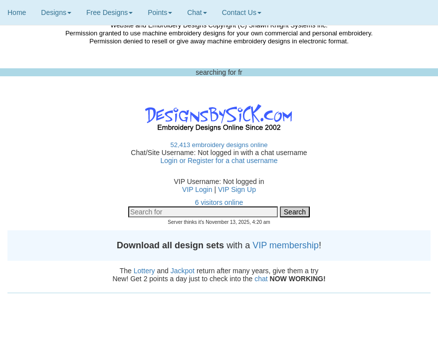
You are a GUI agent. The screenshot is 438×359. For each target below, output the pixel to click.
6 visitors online (219, 202)
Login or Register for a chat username (218, 161)
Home (16, 12)
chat (260, 279)
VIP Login (197, 189)
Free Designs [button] (109, 12)
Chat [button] (197, 12)
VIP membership (285, 245)
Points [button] (160, 12)
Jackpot (183, 271)
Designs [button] (56, 12)
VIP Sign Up (237, 189)
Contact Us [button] (241, 12)
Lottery (144, 271)
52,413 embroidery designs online (218, 145)
